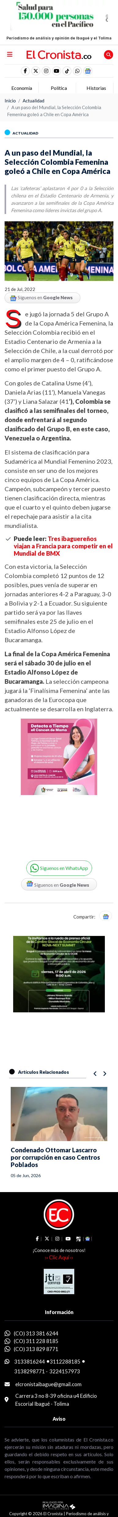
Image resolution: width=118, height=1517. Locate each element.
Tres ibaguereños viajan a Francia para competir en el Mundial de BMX (63, 546)
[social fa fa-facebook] (25, 70)
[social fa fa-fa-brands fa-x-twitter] (35, 70)
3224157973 (65, 1371)
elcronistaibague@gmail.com (48, 1384)
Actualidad (33, 100)
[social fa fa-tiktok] (67, 70)
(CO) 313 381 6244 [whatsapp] (36, 1333)
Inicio (10, 100)
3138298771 (29, 1371)
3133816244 (29, 1361)
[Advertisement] (59, 782)
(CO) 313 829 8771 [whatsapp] (36, 1349)
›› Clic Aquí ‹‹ (59, 1257)
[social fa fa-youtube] (56, 70)
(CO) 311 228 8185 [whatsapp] (36, 1341)
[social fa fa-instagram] (46, 70)
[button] (77, 70)
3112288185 (65, 1361)
